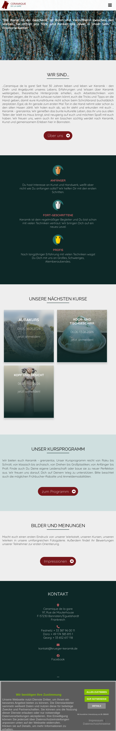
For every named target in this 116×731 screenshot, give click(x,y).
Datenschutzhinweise (96, 723)
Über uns (59, 135)
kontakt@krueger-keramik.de (58, 648)
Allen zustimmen (97, 692)
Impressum (96, 720)
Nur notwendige (97, 699)
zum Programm (59, 491)
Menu (109, 4)
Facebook (58, 659)
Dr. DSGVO (105, 714)
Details (96, 706)
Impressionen (59, 561)
